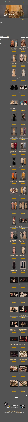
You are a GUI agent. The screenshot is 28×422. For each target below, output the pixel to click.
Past (4, 40)
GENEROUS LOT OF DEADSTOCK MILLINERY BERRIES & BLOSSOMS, (13, 375)
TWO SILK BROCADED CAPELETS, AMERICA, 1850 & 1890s (13, 109)
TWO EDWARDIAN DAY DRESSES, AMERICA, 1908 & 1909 (22, 241)
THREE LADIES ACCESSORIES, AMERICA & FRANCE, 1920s (23, 315)
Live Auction (6, 11)
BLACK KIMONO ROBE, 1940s (23, 122)
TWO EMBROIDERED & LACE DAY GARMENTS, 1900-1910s (23, 211)
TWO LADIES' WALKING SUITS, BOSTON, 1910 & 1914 (23, 270)
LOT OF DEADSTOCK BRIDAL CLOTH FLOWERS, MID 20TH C (23, 359)
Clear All (8, 36)
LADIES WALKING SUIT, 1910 (23, 255)
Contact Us (8, 411)
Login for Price (14, 95)
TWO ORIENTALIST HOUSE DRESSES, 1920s (22, 137)
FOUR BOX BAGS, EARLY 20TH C (14, 344)
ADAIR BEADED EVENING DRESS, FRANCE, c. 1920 (13, 167)
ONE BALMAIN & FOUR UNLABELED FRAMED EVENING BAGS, (23, 345)
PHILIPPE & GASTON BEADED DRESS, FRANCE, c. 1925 (14, 226)
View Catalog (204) (20, 16)
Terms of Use (20, 411)
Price (0, 43)
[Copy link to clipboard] (20, 19)
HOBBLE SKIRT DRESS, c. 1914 (14, 270)
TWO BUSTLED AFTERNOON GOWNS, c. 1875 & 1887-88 (13, 49)
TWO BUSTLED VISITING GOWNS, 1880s (13, 241)
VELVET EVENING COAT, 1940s (14, 122)
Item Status (1, 39)
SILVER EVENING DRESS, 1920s (23, 151)
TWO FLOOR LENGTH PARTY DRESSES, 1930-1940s (13, 211)
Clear (8, 39)
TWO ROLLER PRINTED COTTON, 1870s (22, 64)
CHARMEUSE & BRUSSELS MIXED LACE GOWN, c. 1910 (13, 137)
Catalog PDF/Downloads (16, 411)
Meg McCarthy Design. (19, 412)
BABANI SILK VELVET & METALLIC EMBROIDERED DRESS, (22, 182)
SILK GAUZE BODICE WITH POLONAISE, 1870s (22, 49)
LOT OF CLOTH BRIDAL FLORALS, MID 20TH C (13, 389)
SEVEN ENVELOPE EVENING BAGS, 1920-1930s (23, 330)
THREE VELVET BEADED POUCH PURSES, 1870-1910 (13, 359)
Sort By (23, 36)
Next (21, 397)
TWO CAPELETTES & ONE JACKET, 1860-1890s (22, 93)
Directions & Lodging (11, 411)
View (27, 36)
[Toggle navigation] (23, 2)
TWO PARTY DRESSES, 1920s (13, 181)
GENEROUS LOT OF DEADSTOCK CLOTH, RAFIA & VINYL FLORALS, (23, 375)
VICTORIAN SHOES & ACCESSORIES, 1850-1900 (13, 330)
